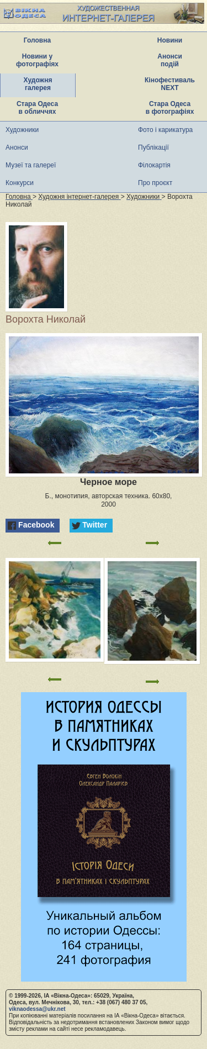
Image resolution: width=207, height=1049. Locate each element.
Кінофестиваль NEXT (170, 84)
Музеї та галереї (31, 165)
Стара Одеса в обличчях (37, 107)
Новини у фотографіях (37, 60)
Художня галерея (38, 84)
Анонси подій (169, 60)
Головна (37, 40)
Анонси (17, 147)
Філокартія (154, 165)
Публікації (153, 147)
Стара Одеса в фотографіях (170, 107)
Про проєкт (155, 183)
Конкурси (20, 183)
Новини (169, 40)
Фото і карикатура (165, 130)
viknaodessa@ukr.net (37, 1009)
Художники (22, 130)
